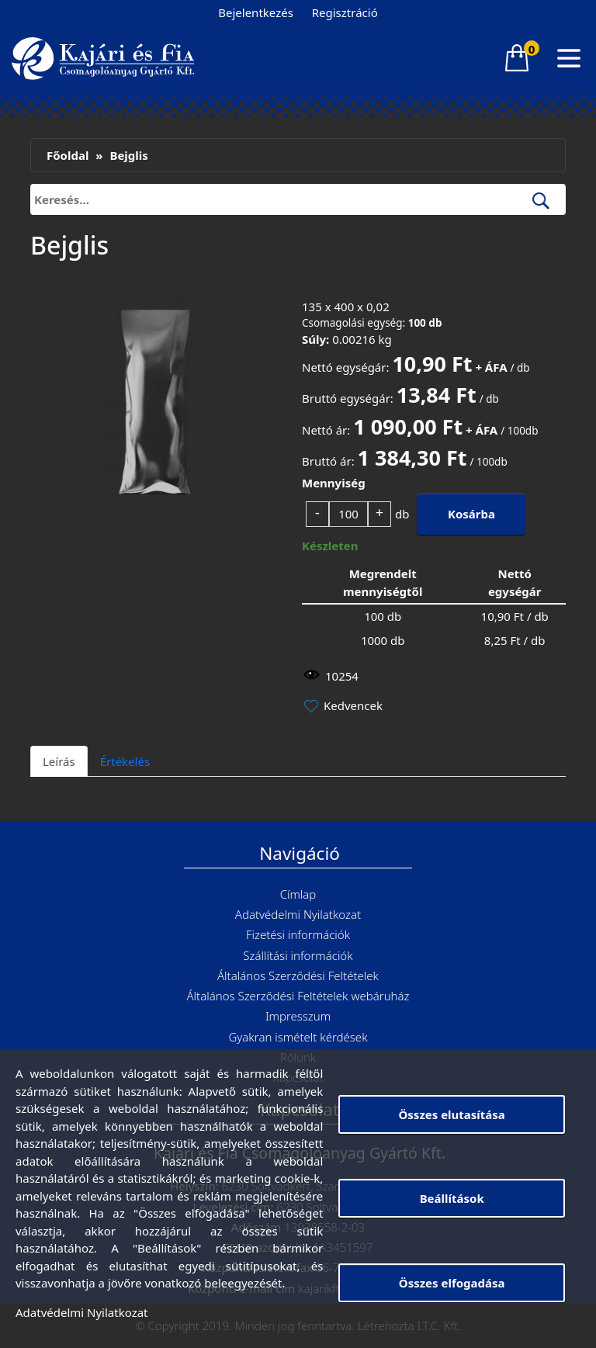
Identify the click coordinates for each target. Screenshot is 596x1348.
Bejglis (128, 155)
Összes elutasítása (451, 1114)
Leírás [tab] (59, 761)
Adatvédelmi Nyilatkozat (298, 914)
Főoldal (67, 155)
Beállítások (452, 1198)
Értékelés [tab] (125, 761)
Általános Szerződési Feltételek (298, 975)
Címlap (298, 894)
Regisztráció (345, 12)
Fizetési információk (298, 934)
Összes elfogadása (452, 1283)
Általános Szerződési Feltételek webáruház (298, 995)
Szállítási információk (297, 955)
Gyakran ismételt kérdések (297, 1037)
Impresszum (298, 1016)
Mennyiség (334, 482)
